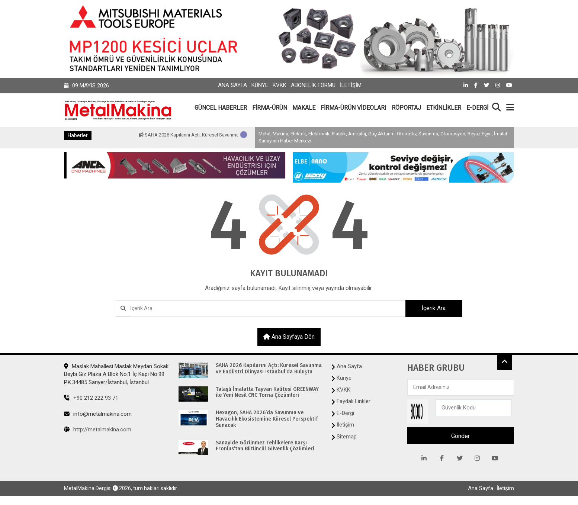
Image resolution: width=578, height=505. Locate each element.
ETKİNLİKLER (443, 107)
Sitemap (347, 437)
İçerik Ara (432, 308)
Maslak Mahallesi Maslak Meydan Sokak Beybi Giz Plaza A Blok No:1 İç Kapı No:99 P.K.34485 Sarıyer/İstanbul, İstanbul (116, 375)
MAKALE (303, 107)
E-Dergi (345, 413)
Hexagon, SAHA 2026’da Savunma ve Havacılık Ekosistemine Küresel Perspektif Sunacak (267, 420)
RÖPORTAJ (406, 107)
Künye (259, 85)
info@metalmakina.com (98, 414)
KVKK (279, 85)
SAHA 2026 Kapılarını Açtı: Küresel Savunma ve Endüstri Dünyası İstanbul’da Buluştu (269, 369)
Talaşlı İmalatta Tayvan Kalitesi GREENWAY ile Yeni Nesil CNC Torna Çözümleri (267, 393)
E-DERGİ (477, 107)
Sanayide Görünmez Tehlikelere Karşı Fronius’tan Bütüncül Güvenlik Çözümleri (265, 446)
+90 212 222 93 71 (91, 398)
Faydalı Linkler (353, 402)
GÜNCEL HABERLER (221, 107)
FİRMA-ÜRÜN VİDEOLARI (353, 107)
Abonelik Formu (313, 85)
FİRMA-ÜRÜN (269, 107)
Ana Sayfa (232, 85)
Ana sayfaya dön (289, 337)
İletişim (351, 85)
